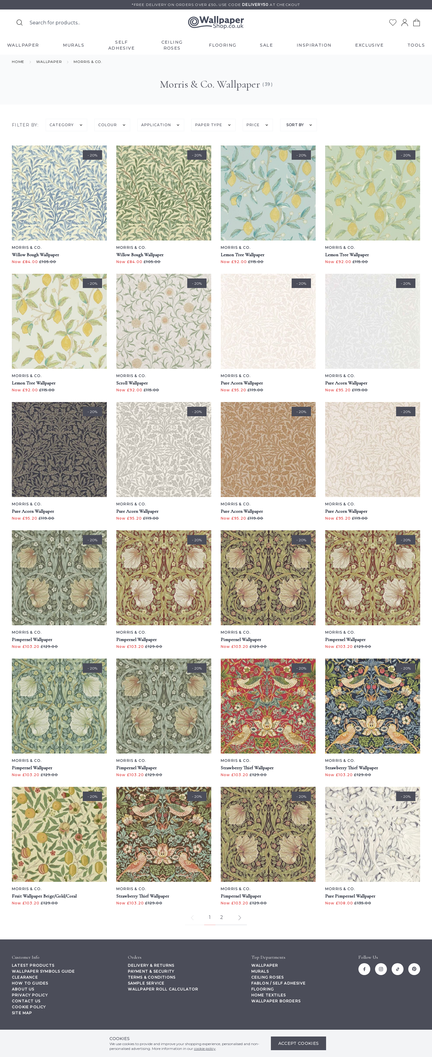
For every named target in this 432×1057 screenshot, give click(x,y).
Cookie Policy (29, 1007)
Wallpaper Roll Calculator (163, 989)
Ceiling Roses (267, 977)
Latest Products (33, 965)
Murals (260, 971)
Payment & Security (151, 971)
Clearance (25, 977)
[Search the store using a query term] (83, 22)
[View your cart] (416, 22)
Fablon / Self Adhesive (278, 983)
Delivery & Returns (151, 965)
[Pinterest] (414, 969)
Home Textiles (268, 995)
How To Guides (30, 983)
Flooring (262, 989)
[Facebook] (364, 969)
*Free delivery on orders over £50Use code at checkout (216, 4)
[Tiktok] (397, 969)
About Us (23, 989)
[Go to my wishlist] (392, 22)
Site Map (22, 1013)
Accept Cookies (298, 1043)
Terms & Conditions (152, 977)
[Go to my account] (404, 22)
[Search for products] (19, 22)
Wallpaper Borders (276, 1001)
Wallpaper (264, 965)
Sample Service (146, 983)
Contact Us (26, 1001)
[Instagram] (381, 969)
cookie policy (205, 1048)
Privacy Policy (30, 995)
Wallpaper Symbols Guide (43, 971)
